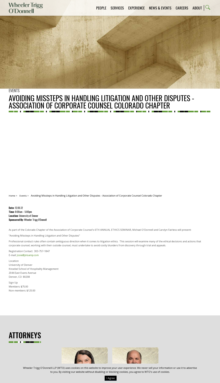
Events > (24, 195)
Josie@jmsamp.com (28, 255)
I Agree (110, 378)
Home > (13, 195)
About (197, 8)
